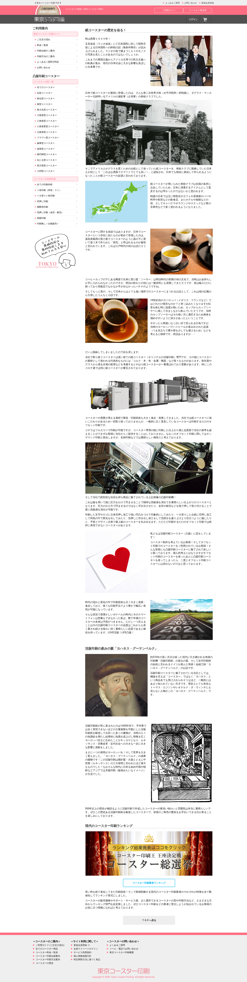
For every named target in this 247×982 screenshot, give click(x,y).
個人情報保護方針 (82, 956)
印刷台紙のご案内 (46, 51)
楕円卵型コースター (47, 154)
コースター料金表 (198, 10)
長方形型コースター (47, 166)
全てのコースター (46, 87)
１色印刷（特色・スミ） (49, 190)
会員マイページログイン (86, 948)
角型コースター (45, 104)
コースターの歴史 (44, 963)
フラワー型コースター (48, 138)
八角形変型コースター (48, 126)
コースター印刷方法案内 (48, 959)
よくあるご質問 (172, 3)
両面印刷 (41, 218)
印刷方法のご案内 (46, 56)
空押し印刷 (42, 201)
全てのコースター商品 (47, 948)
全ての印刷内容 (45, 184)
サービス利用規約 (82, 952)
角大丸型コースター (47, 110)
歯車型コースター (46, 143)
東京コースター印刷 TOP (48, 3)
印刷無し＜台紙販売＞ (48, 224)
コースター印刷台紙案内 (48, 956)
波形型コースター (46, 149)
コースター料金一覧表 (47, 952)
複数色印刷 (42, 207)
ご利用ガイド (168, 10)
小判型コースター (46, 171)
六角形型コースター (47, 115)
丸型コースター (45, 93)
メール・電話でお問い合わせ (124, 948)
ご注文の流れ (43, 39)
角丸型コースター (46, 99)
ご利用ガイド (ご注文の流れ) (50, 945)
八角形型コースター (47, 121)
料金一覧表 (42, 45)
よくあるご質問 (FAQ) (48, 62)
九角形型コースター (47, 132)
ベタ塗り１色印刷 (46, 196)
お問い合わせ (190, 3)
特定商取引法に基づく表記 (87, 959)
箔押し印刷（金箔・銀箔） (50, 212)
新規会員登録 (207, 3)
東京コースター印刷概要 (122, 952)
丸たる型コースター (47, 160)
